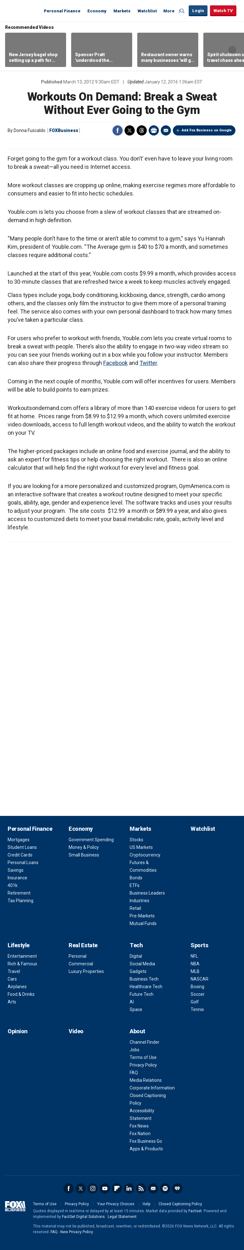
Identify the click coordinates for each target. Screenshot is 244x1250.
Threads (142, 130)
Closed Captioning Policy (180, 1204)
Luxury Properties (86, 971)
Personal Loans (23, 862)
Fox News (139, 1125)
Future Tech (141, 994)
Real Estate (83, 945)
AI (132, 1001)
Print (154, 130)
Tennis (197, 1009)
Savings (16, 870)
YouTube (105, 1188)
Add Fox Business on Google (207, 130)
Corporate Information (152, 1087)
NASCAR (199, 979)
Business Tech (144, 979)
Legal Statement (122, 1216)
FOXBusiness (63, 130)
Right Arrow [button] (232, 50)
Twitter (130, 130)
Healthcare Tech (146, 986)
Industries (139, 900)
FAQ (134, 1072)
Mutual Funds (143, 923)
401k (12, 885)
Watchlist (147, 11)
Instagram (93, 1188)
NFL (194, 956)
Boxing (197, 986)
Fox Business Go (146, 1141)
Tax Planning (20, 900)
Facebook (117, 130)
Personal (77, 956)
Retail (135, 908)
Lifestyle (19, 945)
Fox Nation (140, 1133)
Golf (195, 1001)
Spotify (165, 1188)
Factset (195, 1211)
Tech (136, 945)
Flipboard (117, 1188)
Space (136, 1009)
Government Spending (91, 839)
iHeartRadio (177, 1188)
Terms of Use (143, 1057)
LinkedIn (129, 1188)
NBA (195, 963)
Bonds (136, 877)
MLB (195, 971)
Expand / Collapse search (182, 11)
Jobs (134, 1049)
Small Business (84, 854)
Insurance (17, 877)
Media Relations (146, 1080)
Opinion (18, 1031)
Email (166, 130)
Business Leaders (147, 893)
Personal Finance (62, 11)
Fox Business (23, 10)
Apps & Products (146, 1148)
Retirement (19, 893)
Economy (96, 11)
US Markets (141, 847)
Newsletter (153, 1188)
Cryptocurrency (145, 854)
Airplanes (17, 986)
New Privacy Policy (76, 1232)
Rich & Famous (22, 963)
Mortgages (19, 839)
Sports (199, 945)
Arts (12, 1001)
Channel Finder (144, 1042)
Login (198, 10)
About (137, 1031)
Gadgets (138, 971)
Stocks (136, 839)
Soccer (198, 994)
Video (76, 1031)
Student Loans (22, 847)
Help (146, 1204)
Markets (122, 11)
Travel (14, 971)
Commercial (81, 963)
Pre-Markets (142, 915)
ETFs (134, 885)
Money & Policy (84, 847)
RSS (141, 1188)
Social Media (142, 963)
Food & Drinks (21, 994)
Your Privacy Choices (115, 1204)
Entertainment (22, 956)
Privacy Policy (143, 1065)
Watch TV (223, 10)
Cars (12, 979)
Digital (136, 956)
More (168, 11)
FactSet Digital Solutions (83, 1216)
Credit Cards (20, 854)
